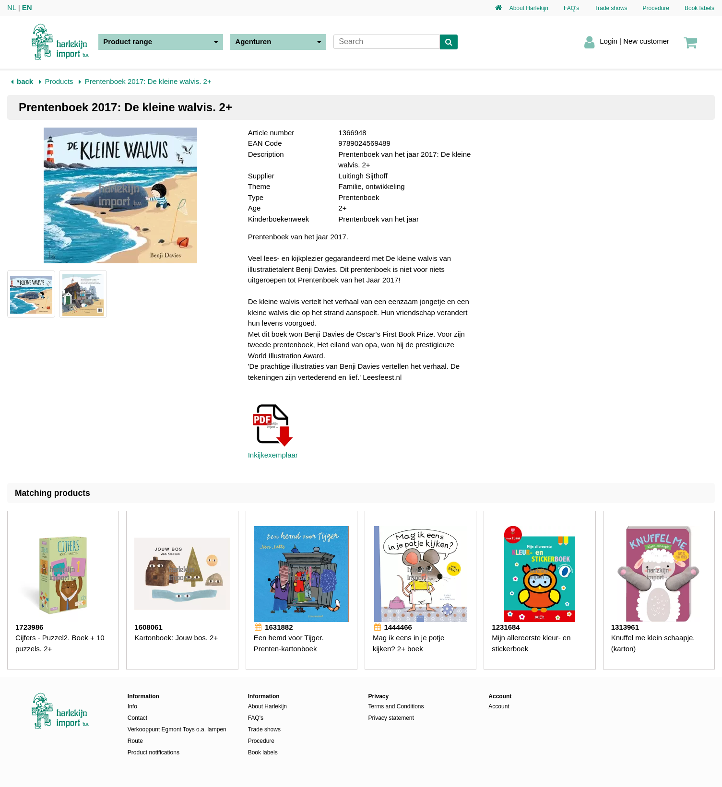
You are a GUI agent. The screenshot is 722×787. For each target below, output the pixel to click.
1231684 (506, 627)
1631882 (273, 627)
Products (59, 81)
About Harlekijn (528, 8)
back (25, 81)
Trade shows (610, 8)
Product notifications (153, 752)
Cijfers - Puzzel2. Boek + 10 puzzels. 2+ (60, 643)
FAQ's (571, 8)
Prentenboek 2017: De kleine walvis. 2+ (148, 81)
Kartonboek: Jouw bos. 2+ (176, 638)
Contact (137, 718)
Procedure (656, 8)
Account (498, 706)
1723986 (29, 627)
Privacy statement (391, 718)
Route (135, 741)
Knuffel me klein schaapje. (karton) (653, 643)
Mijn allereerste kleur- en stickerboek (531, 643)
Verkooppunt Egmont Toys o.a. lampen (177, 729)
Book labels (699, 8)
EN (27, 7)
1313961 (625, 627)
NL (11, 7)
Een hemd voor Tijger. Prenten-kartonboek (289, 643)
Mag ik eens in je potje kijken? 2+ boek (408, 643)
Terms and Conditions (396, 706)
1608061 (148, 627)
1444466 (392, 627)
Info (132, 706)
